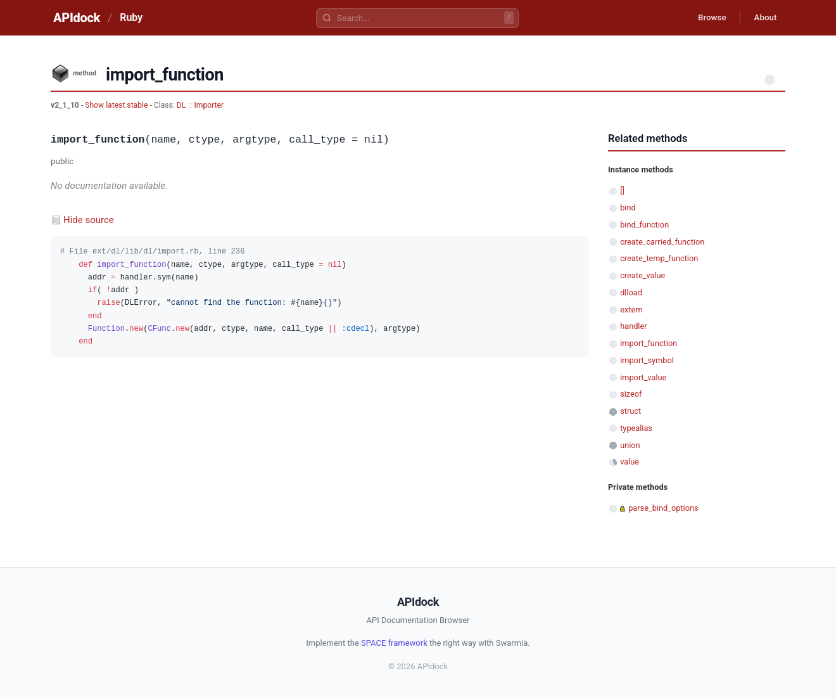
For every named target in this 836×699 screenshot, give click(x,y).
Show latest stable (117, 105)
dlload (631, 292)
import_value (643, 377)
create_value (642, 275)
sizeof (631, 394)
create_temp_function (659, 258)
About (763, 18)
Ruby (131, 17)
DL (181, 105)
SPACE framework (394, 643)
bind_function (644, 224)
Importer (209, 105)
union (630, 445)
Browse (706, 18)
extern (631, 309)
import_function (648, 343)
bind (628, 207)
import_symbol (647, 360)
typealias (636, 428)
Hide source (88, 220)
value (629, 461)
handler (633, 326)
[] (622, 190)
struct (630, 411)
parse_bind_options (663, 508)
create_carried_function (662, 242)
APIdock (76, 17)
